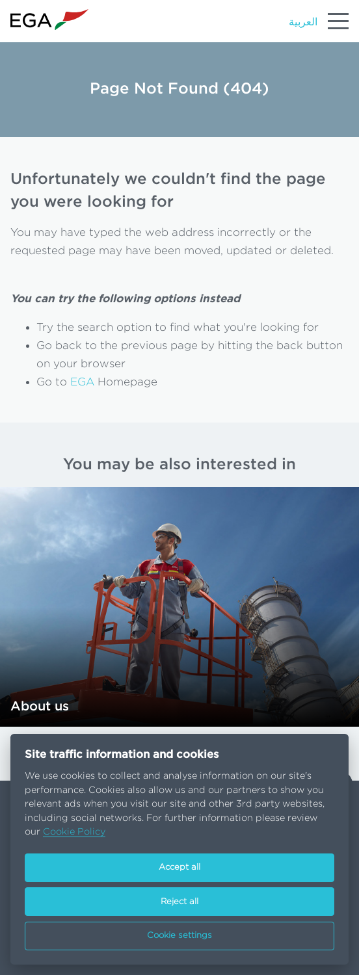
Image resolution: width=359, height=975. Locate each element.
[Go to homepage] (49, 20)
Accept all (179, 867)
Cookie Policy (74, 832)
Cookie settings (179, 935)
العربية (303, 22)
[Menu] (338, 20)
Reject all (179, 902)
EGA (82, 381)
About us (39, 706)
